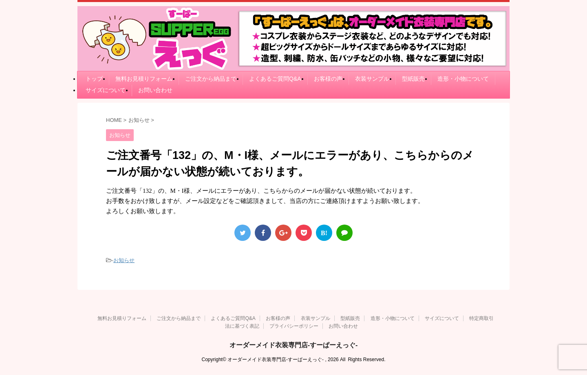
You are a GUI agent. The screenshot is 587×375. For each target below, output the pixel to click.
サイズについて (106, 90)
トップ (94, 78)
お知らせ (124, 260)
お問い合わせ (155, 90)
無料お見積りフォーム (143, 78)
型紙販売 (413, 78)
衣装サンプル (372, 78)
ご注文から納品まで (210, 78)
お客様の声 (328, 78)
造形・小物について (463, 78)
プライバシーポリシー (293, 326)
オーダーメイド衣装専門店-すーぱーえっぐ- (294, 345)
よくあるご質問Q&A (275, 78)
